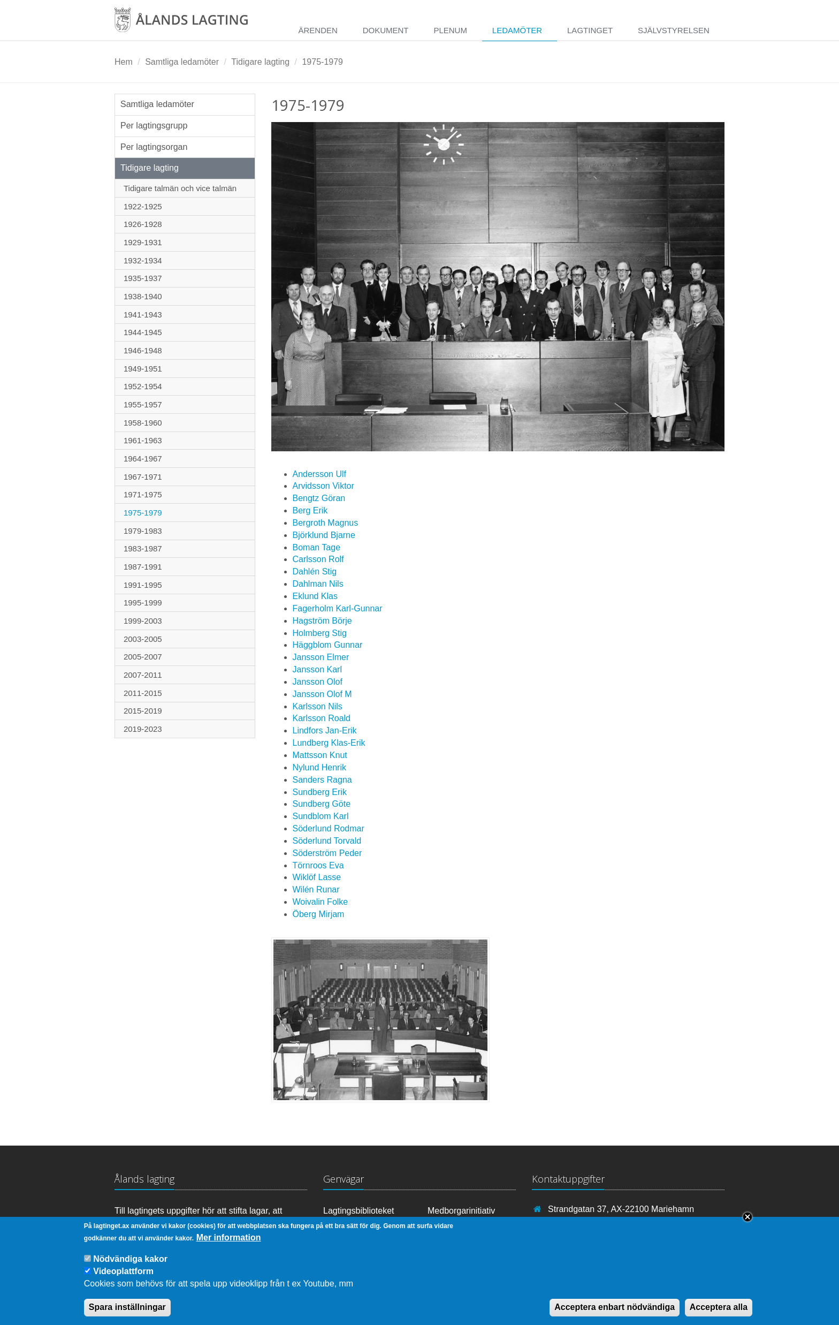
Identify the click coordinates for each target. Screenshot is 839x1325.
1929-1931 (143, 242)
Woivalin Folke (320, 901)
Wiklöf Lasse (317, 877)
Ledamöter (517, 30)
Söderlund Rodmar (328, 828)
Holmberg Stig (320, 633)
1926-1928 (143, 224)
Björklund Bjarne (324, 535)
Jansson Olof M (322, 694)
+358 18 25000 (576, 1224)
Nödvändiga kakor (130, 1267)
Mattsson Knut (320, 755)
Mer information (228, 1246)
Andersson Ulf (320, 474)
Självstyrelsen (674, 30)
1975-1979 (322, 61)
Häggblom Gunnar (328, 644)
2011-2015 (143, 693)
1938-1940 (143, 296)
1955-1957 (143, 404)
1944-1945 (143, 332)
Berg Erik (310, 510)
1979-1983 (143, 530)
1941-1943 (143, 314)
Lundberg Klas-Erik (329, 742)
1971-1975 (143, 494)
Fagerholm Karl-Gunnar (338, 608)
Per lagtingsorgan (153, 147)
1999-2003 (143, 620)
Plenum (450, 30)
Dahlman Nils (318, 583)
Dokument (386, 30)
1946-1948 (143, 350)
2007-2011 (143, 674)
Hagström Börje (322, 620)
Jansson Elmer (321, 657)
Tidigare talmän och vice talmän (180, 188)
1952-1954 (143, 386)
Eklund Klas (315, 596)
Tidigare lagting (260, 61)
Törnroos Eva (318, 865)
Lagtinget (590, 30)
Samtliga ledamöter (182, 61)
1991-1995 (143, 584)
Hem (124, 61)
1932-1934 (143, 260)
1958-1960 (143, 422)
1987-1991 (143, 566)
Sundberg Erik (320, 792)
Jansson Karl (317, 669)
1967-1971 (143, 476)
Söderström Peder (327, 853)
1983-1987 (143, 548)
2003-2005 (143, 638)
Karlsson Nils (317, 706)
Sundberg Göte (322, 803)
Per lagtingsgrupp (153, 125)
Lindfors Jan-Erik (325, 730)
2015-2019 (143, 710)
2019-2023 (143, 728)
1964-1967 (143, 458)
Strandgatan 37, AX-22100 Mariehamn (621, 1209)
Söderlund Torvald (327, 840)
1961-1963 (143, 440)
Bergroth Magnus (326, 522)
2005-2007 (143, 656)
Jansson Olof (317, 681)
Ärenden (317, 30)
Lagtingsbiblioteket (358, 1210)
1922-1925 (143, 206)
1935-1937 (143, 278)
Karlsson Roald (322, 718)
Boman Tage (317, 547)
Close (747, 1226)
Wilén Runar (316, 889)
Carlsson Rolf (318, 559)
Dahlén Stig (315, 571)
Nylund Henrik (319, 767)
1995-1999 (143, 602)
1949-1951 (143, 368)
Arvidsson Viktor (323, 485)
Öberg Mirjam (319, 914)
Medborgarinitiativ (461, 1210)
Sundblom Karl (321, 816)
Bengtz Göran (319, 498)
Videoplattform (123, 1280)
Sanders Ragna (322, 779)
